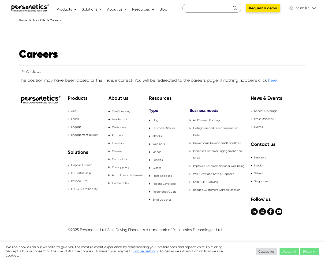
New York (260, 157)
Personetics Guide (164, 191)
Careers (55, 20)
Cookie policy (120, 183)
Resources (143, 9)
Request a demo (263, 8)
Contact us (119, 159)
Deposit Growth (81, 165)
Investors (118, 143)
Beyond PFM (79, 181)
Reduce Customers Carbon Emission (216, 189)
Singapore (261, 181)
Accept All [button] (289, 251)
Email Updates (162, 199)
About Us (39, 20)
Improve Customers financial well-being (219, 166)
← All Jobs (31, 71)
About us (117, 9)
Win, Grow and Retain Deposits (213, 174)
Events (157, 167)
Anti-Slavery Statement (127, 175)
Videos (157, 152)
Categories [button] (266, 251)
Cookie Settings (145, 251)
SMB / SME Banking (205, 182)
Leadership (119, 119)
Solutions (92, 9)
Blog (163, 9)
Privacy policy (121, 167)
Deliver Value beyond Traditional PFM (217, 143)
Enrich (75, 119)
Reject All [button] (309, 251)
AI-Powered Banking (206, 120)
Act (73, 111)
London (259, 165)
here (272, 80)
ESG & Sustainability (84, 189)
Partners (117, 135)
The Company (121, 111)
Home (23, 20)
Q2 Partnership (81, 173)
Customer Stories (164, 128)
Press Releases (162, 175)
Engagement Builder (84, 134)
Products (67, 9)
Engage (76, 127)
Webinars (159, 144)
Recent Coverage (164, 183)
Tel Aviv (258, 173)
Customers (119, 127)
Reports (158, 160)
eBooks (157, 136)
